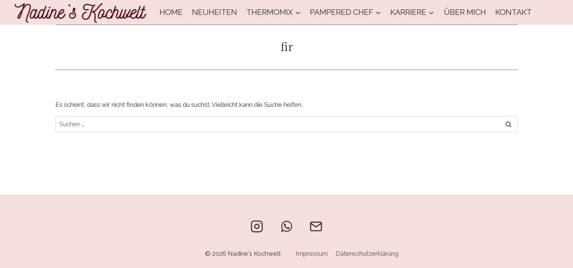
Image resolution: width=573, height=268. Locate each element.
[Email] (316, 226)
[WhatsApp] (286, 226)
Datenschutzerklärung (367, 253)
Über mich (465, 12)
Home (171, 12)
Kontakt (513, 12)
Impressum (312, 253)
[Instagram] (257, 226)
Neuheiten (214, 12)
